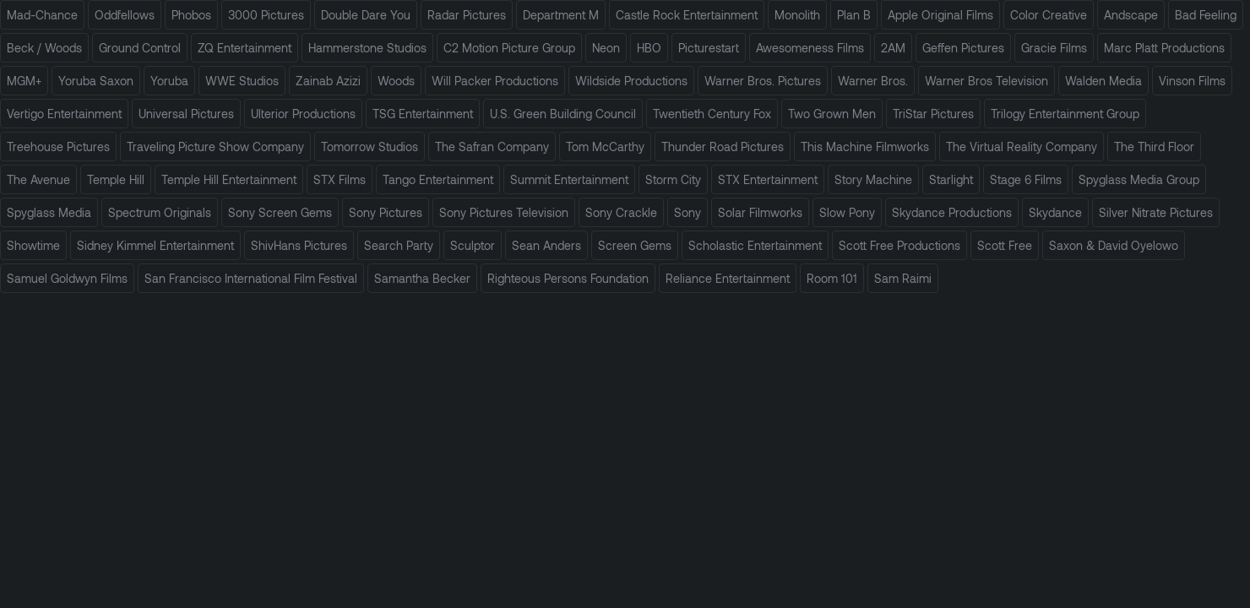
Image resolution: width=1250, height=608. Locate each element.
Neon (606, 48)
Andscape (1131, 15)
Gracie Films (1054, 48)
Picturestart (708, 48)
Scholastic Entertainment (755, 245)
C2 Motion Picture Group (509, 48)
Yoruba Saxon (95, 80)
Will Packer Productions (495, 80)
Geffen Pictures (963, 48)
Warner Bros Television (986, 80)
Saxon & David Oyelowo (1113, 245)
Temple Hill (115, 179)
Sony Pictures (385, 212)
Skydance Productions (952, 212)
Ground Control (140, 48)
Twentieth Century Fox (712, 113)
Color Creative (1048, 15)
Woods (396, 80)
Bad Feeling (1205, 15)
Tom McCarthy (605, 146)
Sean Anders (546, 245)
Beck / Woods (44, 48)
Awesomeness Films (810, 48)
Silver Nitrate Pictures (1156, 212)
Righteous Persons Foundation (568, 278)
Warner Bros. (873, 80)
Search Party (398, 245)
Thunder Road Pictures (722, 146)
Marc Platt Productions (1164, 48)
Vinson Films (1192, 80)
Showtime (33, 245)
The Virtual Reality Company (1021, 146)
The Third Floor (1154, 146)
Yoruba (169, 80)
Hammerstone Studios (367, 48)
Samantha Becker (422, 278)
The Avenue (38, 179)
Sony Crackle (621, 212)
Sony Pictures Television (503, 212)
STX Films (339, 179)
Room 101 (832, 278)
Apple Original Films (940, 15)
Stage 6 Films (1026, 179)
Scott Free (1004, 245)
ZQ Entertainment (244, 48)
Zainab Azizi (328, 80)
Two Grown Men (832, 113)
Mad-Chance (42, 15)
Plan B (854, 15)
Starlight (951, 179)
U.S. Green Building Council (563, 113)
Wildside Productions (631, 80)
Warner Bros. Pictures (762, 80)
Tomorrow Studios (369, 146)
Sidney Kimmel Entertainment (155, 245)
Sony (687, 212)
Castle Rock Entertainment (687, 15)
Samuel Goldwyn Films (67, 278)
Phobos (191, 15)
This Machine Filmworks (865, 146)
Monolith (797, 15)
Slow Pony (847, 212)
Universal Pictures (186, 113)
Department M (561, 15)
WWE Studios (242, 80)
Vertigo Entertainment (64, 113)
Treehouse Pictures (58, 146)
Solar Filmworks (760, 212)
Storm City (673, 179)
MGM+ (24, 80)
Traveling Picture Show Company (215, 146)
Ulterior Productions (303, 113)
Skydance (1055, 212)
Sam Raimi (903, 278)
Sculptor (472, 245)
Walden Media (1103, 80)
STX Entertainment (768, 179)
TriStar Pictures (933, 113)
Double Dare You (365, 15)
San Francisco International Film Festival (250, 278)
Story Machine (873, 179)
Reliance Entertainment (728, 278)
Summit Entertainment (569, 179)
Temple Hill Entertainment (228, 179)
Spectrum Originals (159, 212)
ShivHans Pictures (299, 245)
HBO (649, 48)
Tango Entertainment (438, 179)
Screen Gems (634, 245)
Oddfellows (125, 15)
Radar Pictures (466, 15)
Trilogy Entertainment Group (1065, 113)
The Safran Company (492, 146)
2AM (893, 48)
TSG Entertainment (422, 113)
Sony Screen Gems (280, 212)
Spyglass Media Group (1139, 179)
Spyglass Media (49, 212)
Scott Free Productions (899, 245)
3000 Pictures (266, 15)
